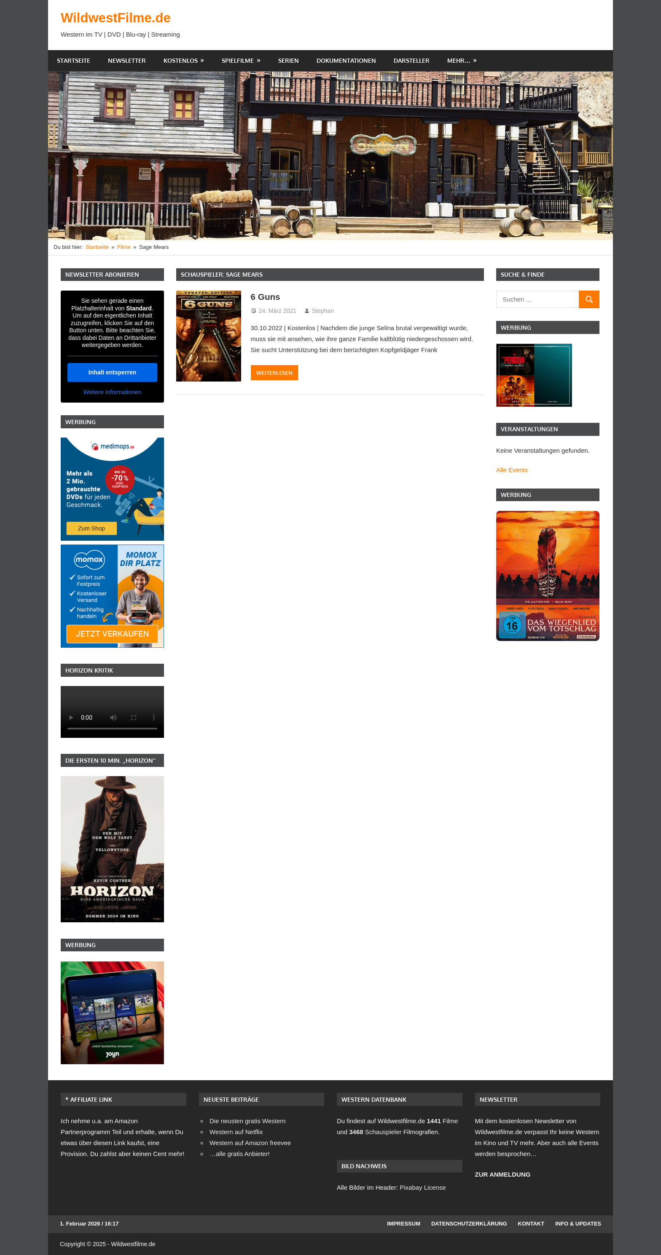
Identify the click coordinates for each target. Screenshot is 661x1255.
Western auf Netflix (236, 1131)
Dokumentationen (346, 60)
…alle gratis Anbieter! (240, 1153)
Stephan (323, 310)
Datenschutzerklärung (469, 1223)
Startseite (73, 60)
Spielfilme (238, 60)
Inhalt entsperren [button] (113, 371)
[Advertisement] (446, 25)
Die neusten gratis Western (248, 1120)
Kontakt (531, 1223)
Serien (288, 60)
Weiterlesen (274, 372)
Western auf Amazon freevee (250, 1142)
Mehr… (458, 60)
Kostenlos (181, 60)
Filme (442, 1120)
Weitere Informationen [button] (112, 391)
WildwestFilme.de (117, 17)
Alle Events (512, 469)
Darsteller (412, 60)
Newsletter (127, 60)
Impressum (403, 1223)
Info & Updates (578, 1223)
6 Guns (266, 296)
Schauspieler (375, 1131)
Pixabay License (423, 1187)
